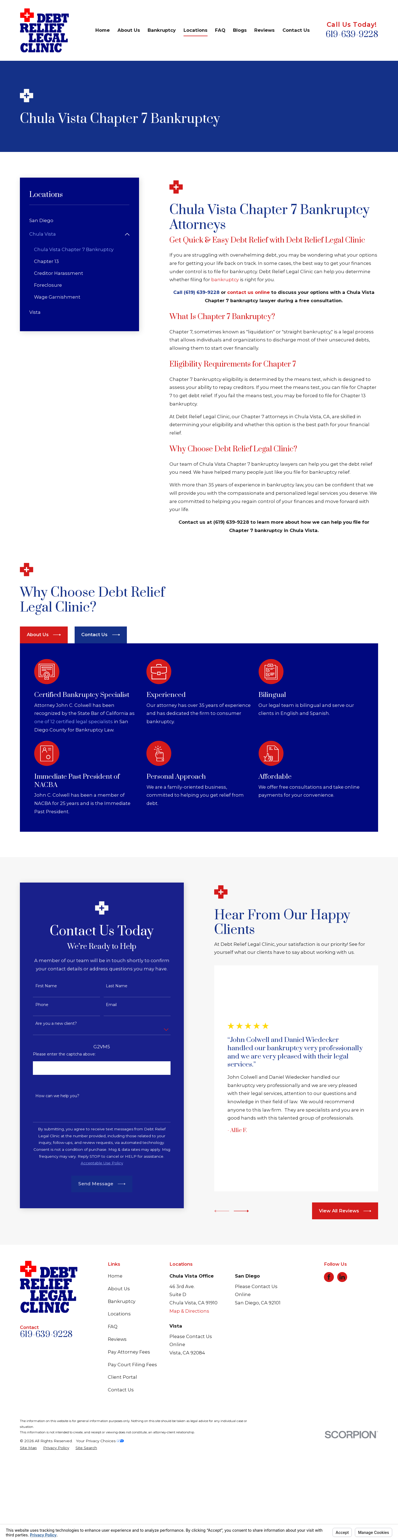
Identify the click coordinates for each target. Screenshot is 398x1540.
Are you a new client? (49, 1104)
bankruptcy (225, 279)
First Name (39, 1066)
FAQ (112, 1407)
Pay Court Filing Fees (132, 1445)
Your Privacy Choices (100, 1521)
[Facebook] (329, 1357)
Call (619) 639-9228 (196, 292)
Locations (119, 1394)
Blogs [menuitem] (240, 30)
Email (104, 1085)
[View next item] (234, 1291)
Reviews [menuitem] (264, 30)
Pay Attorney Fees (129, 1432)
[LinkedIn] (342, 1357)
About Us (119, 1369)
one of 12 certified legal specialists (82, 802)
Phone (34, 1085)
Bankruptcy (121, 1382)
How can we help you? (50, 1176)
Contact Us (121, 1470)
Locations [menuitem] (196, 30)
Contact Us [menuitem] (296, 30)
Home (115, 1356)
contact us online (248, 292)
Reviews (117, 1420)
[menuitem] (79, 220)
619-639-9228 (352, 35)
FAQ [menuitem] (220, 30)
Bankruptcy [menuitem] (162, 30)
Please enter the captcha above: (57, 1135)
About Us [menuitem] (128, 30)
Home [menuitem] (102, 30)
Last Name (109, 1066)
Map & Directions (189, 1391)
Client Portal (122, 1458)
